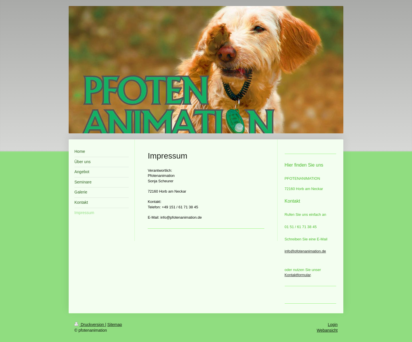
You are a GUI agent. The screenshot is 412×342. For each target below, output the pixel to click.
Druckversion (89, 324)
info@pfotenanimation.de (305, 251)
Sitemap (114, 324)
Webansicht (327, 330)
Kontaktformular (298, 275)
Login (333, 324)
